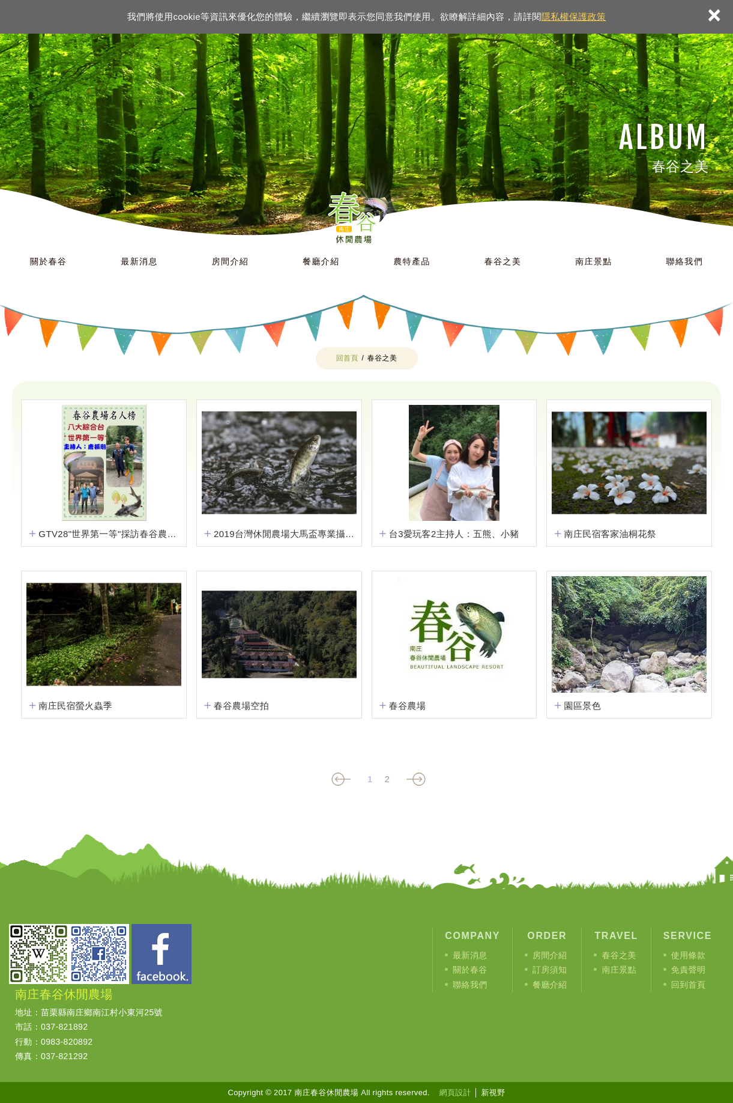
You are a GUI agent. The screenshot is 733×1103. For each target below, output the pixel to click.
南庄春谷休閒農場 (373, 209)
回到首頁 (688, 984)
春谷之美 (503, 261)
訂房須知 (549, 969)
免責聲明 (688, 969)
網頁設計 (455, 1092)
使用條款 (688, 955)
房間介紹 (230, 261)
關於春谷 (48, 261)
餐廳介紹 (321, 261)
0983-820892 (66, 1042)
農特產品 (411, 261)
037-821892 (64, 1027)
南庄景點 (593, 261)
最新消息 (139, 261)
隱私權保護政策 (573, 16)
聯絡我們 (685, 261)
